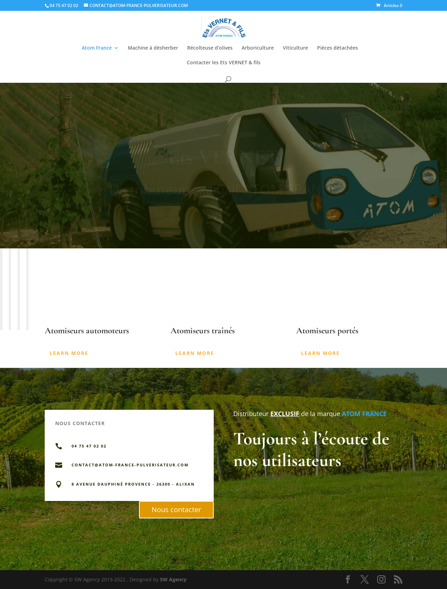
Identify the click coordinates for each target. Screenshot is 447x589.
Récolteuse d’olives (210, 48)
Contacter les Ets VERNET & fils (224, 63)
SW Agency (173, 579)
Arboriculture (258, 48)
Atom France (97, 48)
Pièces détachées (337, 48)
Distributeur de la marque (286, 413)
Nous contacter (176, 509)
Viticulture (295, 48)
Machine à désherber (153, 48)
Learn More (69, 353)
